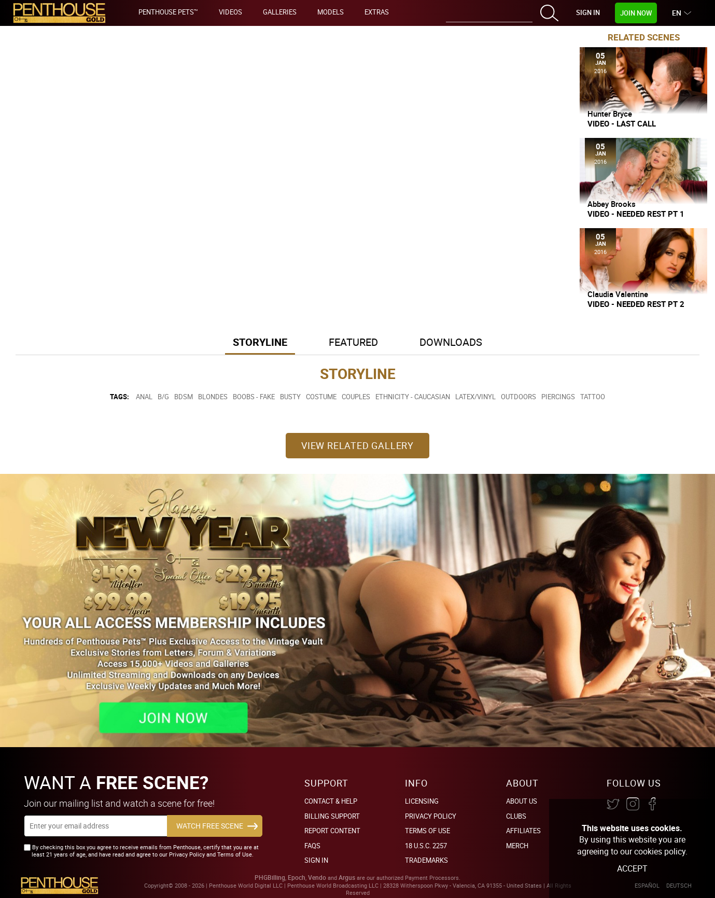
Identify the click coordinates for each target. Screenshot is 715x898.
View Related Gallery (357, 446)
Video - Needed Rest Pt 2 (635, 304)
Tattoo (592, 396)
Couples (356, 396)
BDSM (183, 396)
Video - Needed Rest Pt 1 (635, 214)
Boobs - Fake (254, 396)
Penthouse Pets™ (168, 12)
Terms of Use (427, 830)
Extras (376, 12)
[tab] (260, 343)
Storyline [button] (260, 342)
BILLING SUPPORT (332, 816)
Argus (347, 877)
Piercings (558, 396)
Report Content (332, 830)
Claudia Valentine (617, 294)
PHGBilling (270, 877)
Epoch (296, 877)
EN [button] (678, 13)
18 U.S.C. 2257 (426, 845)
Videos (230, 12)
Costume (321, 396)
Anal (144, 396)
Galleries (280, 12)
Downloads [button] (450, 342)
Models (330, 12)
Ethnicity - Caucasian (412, 396)
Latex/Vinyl (475, 396)
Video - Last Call (621, 124)
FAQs (312, 845)
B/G (163, 396)
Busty (290, 396)
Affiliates (523, 830)
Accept (632, 868)
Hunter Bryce (609, 113)
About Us (521, 801)
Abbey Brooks (611, 204)
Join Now (636, 13)
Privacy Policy (430, 816)
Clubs (516, 816)
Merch (517, 845)
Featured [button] (353, 342)
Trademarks (426, 860)
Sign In (588, 12)
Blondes (213, 396)
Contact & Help (330, 801)
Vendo (317, 877)
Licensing (422, 801)
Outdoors (518, 396)
